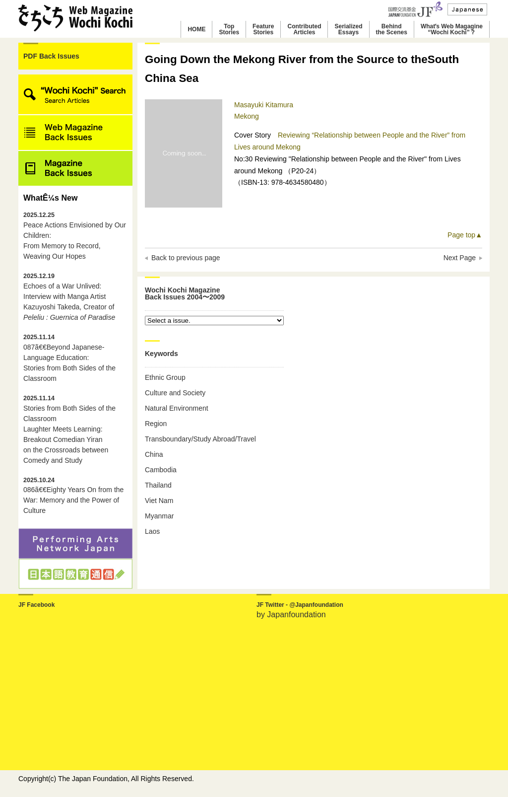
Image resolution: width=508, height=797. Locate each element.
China (154, 454)
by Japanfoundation (291, 614)
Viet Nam (159, 501)
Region (156, 424)
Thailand (158, 485)
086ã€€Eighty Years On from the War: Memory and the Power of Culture (73, 496)
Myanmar (159, 516)
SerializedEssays (348, 29)
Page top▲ (464, 235)
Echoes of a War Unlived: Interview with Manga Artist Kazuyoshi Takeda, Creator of (69, 297)
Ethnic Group (165, 377)
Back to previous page (185, 258)
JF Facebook (36, 604)
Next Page (460, 258)
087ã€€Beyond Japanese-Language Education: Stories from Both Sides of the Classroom (69, 358)
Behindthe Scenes (391, 29)
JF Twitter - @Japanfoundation (299, 604)
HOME (196, 29)
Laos (152, 531)
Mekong (246, 116)
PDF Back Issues (51, 56)
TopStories (229, 29)
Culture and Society (175, 393)
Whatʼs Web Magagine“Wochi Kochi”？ (452, 29)
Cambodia (161, 470)
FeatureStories (263, 29)
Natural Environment (176, 408)
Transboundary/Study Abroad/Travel (200, 439)
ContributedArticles (304, 29)
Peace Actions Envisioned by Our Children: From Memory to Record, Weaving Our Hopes (74, 236)
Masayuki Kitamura (263, 105)
